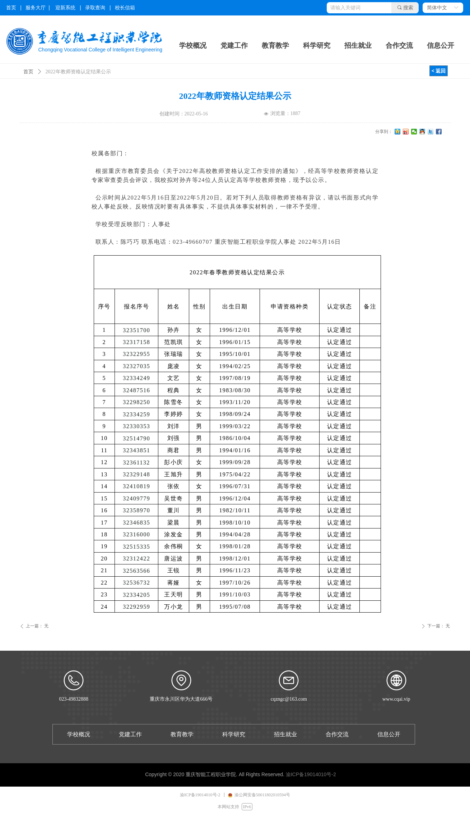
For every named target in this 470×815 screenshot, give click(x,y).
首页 (28, 71)
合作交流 (399, 45)
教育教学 (275, 45)
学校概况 (192, 45)
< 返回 (439, 70)
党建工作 (234, 45)
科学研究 (316, 45)
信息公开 (440, 45)
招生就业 (358, 45)
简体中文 (437, 7)
